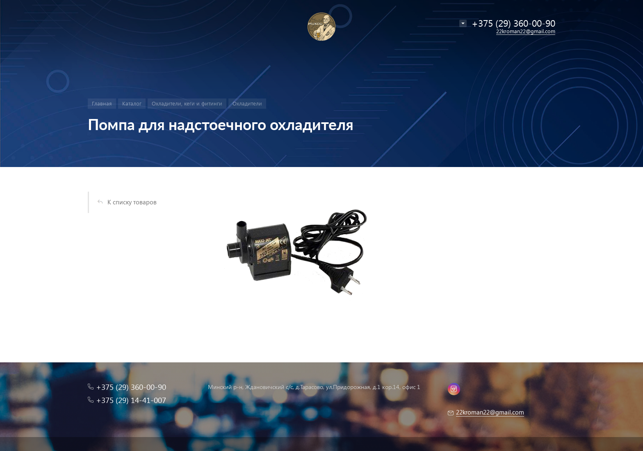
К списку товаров (132, 202)
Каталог (131, 103)
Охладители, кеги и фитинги (187, 103)
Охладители (247, 103)
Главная (102, 103)
